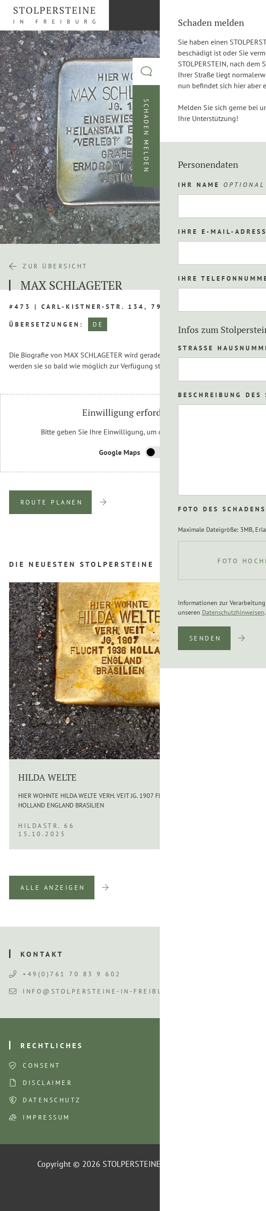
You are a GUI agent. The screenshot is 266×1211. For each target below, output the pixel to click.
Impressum (46, 1117)
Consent (42, 1065)
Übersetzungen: (46, 324)
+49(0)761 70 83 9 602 (65, 974)
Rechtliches (51, 1045)
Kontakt (42, 954)
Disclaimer (47, 1083)
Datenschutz (52, 1100)
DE (98, 324)
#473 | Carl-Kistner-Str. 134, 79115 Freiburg (116, 307)
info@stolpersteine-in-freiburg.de (98, 991)
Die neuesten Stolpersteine (81, 564)
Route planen (51, 502)
